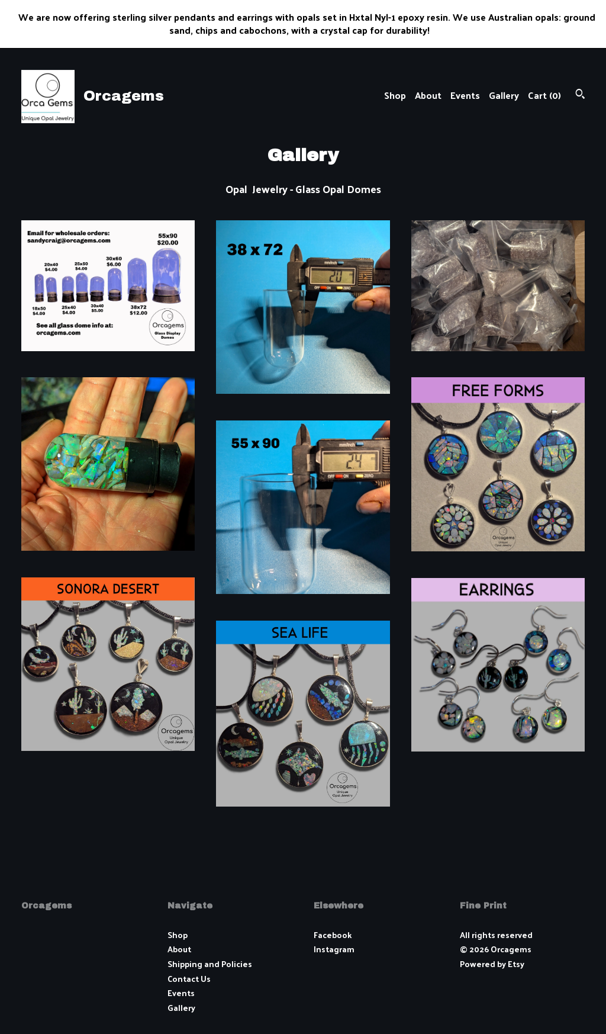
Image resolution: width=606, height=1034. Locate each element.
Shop (395, 95)
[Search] (580, 95)
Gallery (504, 95)
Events (465, 95)
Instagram (334, 949)
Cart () (544, 95)
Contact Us (189, 978)
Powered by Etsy (492, 963)
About (428, 95)
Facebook (333, 934)
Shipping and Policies (209, 963)
